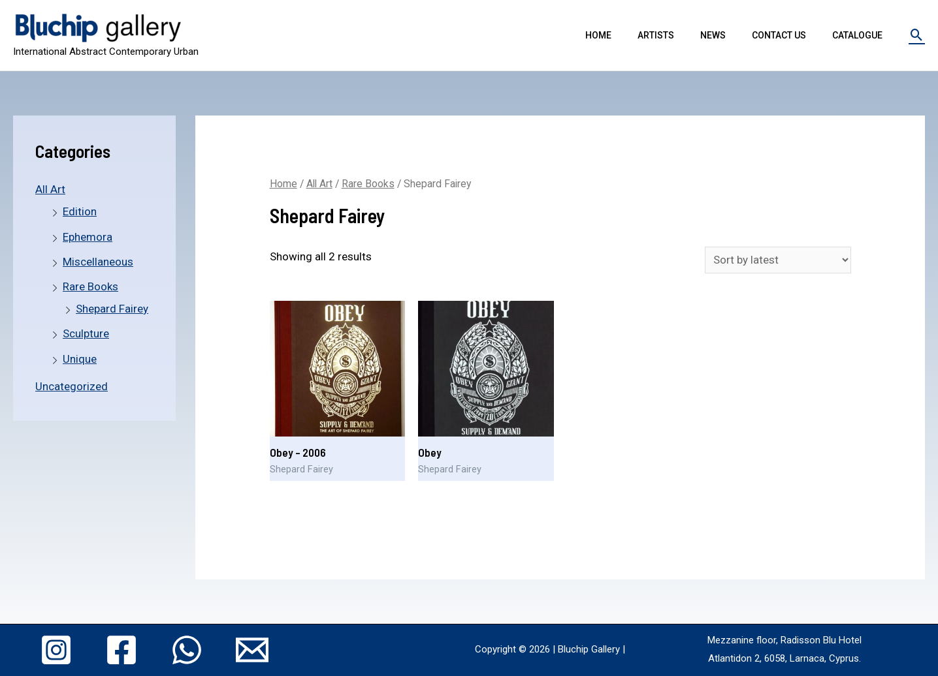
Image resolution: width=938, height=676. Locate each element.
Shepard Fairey (112, 308)
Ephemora (87, 236)
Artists (656, 35)
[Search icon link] (917, 35)
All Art (50, 189)
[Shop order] (778, 260)
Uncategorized (71, 386)
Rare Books (90, 286)
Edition (80, 211)
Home (598, 35)
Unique (80, 358)
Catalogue (857, 35)
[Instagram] (56, 650)
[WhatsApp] (187, 650)
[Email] (252, 650)
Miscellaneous (98, 261)
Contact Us (779, 35)
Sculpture (86, 333)
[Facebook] (121, 650)
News (713, 35)
